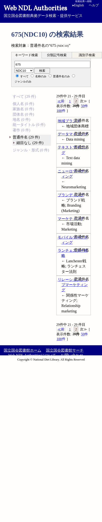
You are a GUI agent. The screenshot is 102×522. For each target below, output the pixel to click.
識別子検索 (87, 55)
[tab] (26, 55)
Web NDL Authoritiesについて (32, 355)
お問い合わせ (72, 355)
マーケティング (71, 219)
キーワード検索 (26, 55)
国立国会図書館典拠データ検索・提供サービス (51, 11)
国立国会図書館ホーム (22, 350)
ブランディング (71, 195)
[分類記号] (52, 64)
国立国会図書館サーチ (64, 350)
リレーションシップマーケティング (73, 285)
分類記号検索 (57, 55)
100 (61, 111)
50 (84, 106)
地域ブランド (69, 121)
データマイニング (73, 134)
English (78, 5)
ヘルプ (94, 5)
